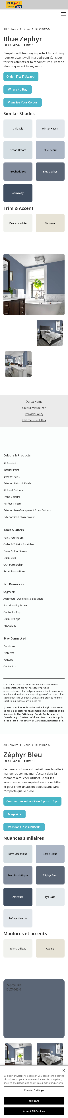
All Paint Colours (13, 490)
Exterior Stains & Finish (17, 483)
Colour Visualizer (34, 408)
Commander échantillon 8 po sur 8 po (32, 801)
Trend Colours (11, 497)
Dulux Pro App (11, 619)
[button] (62, 13)
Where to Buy (17, 89)
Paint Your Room (13, 537)
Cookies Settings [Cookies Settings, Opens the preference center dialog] (34, 1090)
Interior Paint (11, 470)
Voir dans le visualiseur (24, 827)
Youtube (8, 659)
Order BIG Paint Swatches (18, 544)
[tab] (18, 333)
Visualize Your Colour (22, 102)
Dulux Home (34, 402)
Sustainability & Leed (15, 605)
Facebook (9, 646)
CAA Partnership (13, 564)
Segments (9, 592)
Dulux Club (9, 558)
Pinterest (8, 653)
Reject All (34, 1100)
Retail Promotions (14, 571)
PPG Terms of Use (34, 420)
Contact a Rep (11, 612)
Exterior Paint (11, 476)
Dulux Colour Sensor (15, 551)
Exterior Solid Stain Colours (19, 517)
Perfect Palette (12, 503)
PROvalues (9, 625)
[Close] (64, 1070)
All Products (10, 463)
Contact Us (10, 666)
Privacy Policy (34, 414)
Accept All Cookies (34, 1111)
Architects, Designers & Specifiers (23, 598)
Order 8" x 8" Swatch (21, 76)
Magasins (14, 814)
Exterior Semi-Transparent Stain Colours (27, 510)
